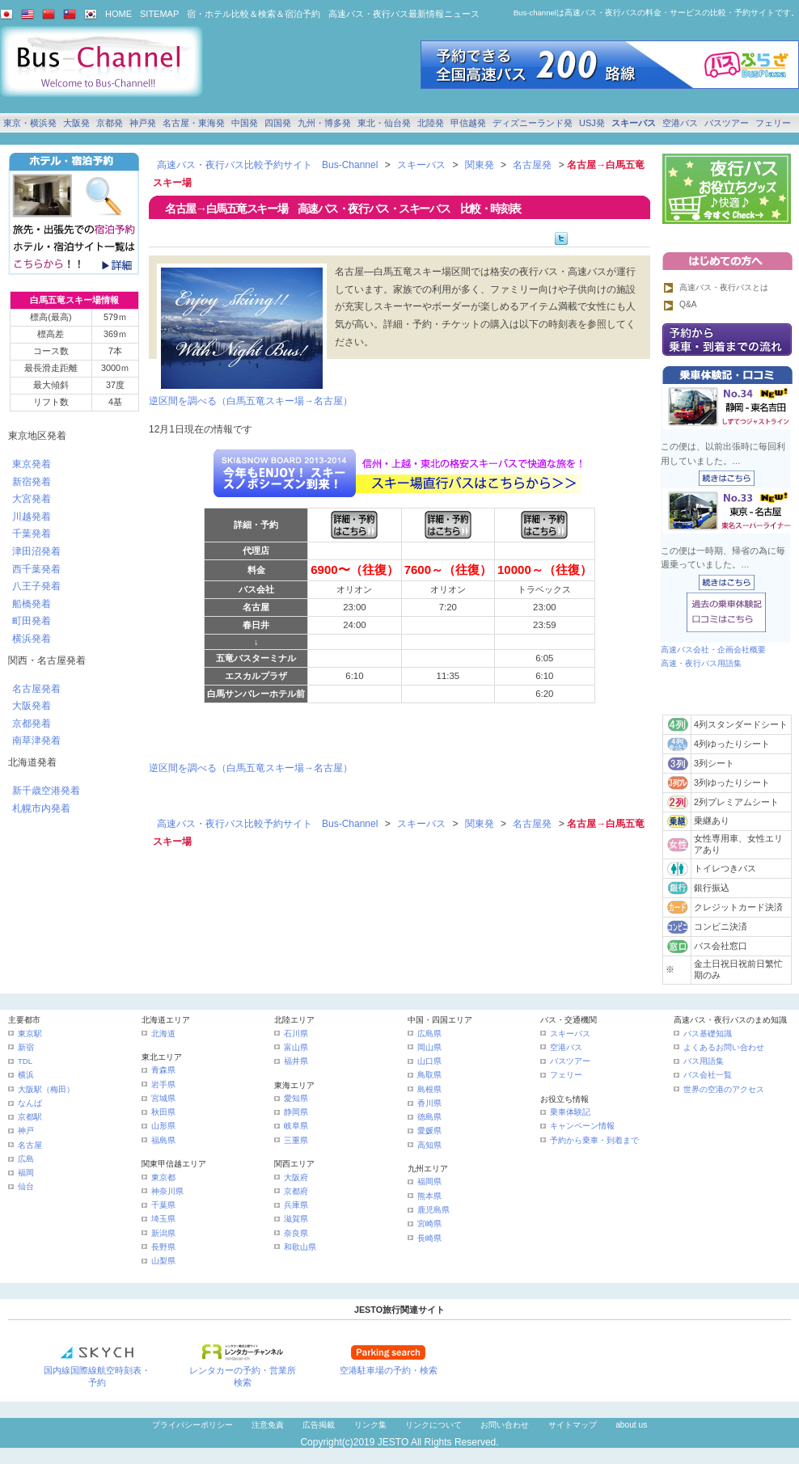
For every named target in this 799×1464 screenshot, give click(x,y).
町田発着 (31, 621)
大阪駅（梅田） (46, 1089)
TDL (25, 1061)
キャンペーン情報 (582, 1125)
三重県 (296, 1140)
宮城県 (163, 1098)
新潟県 (163, 1233)
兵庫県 (296, 1204)
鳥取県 (429, 1074)
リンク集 (370, 1424)
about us (631, 1424)
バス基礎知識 (707, 1033)
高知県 (429, 1145)
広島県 (429, 1033)
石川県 (296, 1033)
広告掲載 (318, 1424)
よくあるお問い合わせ (723, 1047)
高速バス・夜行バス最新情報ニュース (404, 14)
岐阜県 (296, 1125)
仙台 (26, 1186)
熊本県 (429, 1196)
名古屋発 (532, 165)
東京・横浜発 (30, 123)
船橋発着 (31, 604)
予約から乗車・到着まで (594, 1140)
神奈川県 (167, 1191)
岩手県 (163, 1084)
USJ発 (592, 123)
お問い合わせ (504, 1424)
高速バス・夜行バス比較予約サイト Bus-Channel (267, 165)
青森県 (163, 1069)
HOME (118, 14)
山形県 (163, 1125)
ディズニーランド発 (533, 123)
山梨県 (163, 1260)
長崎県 (429, 1238)
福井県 (296, 1061)
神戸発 (142, 123)
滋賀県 (296, 1218)
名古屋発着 (36, 688)
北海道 (163, 1033)
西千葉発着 (36, 569)
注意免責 (268, 1424)
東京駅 (30, 1033)
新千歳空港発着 (46, 790)
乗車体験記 (570, 1111)
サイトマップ (572, 1424)
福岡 (26, 1172)
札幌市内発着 (41, 808)
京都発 (109, 123)
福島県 (163, 1140)
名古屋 (30, 1145)
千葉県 (163, 1204)
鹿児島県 (433, 1209)
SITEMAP (159, 14)
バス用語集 (703, 1061)
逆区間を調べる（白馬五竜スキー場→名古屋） (251, 401)
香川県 (429, 1103)
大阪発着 (31, 705)
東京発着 (31, 464)
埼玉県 (163, 1218)
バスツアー (726, 123)
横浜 (26, 1074)
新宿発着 (31, 481)
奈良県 (296, 1233)
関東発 (479, 165)
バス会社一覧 (707, 1074)
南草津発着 (36, 740)
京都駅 (30, 1116)
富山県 (296, 1047)
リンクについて (433, 1424)
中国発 (244, 123)
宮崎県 (429, 1223)
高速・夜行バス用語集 (701, 663)
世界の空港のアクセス (723, 1089)
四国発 (277, 123)
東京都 (163, 1177)
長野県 (163, 1247)
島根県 (429, 1089)
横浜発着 (31, 638)
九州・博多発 (324, 123)
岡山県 (429, 1047)
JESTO (393, 1442)
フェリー (773, 123)
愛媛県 (429, 1130)
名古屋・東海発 (194, 123)
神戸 (26, 1130)
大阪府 (296, 1177)
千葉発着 (31, 533)
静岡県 (296, 1111)
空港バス (680, 123)
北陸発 (430, 123)
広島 (26, 1158)
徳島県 (429, 1116)
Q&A (688, 304)
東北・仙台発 (384, 123)
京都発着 (31, 723)
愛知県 (296, 1098)
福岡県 (429, 1181)
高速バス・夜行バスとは (723, 287)
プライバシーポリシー (192, 1424)
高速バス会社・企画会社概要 (713, 649)
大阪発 (76, 123)
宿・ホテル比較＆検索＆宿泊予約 (253, 14)
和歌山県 (300, 1247)
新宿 (26, 1047)
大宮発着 (31, 498)
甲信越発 (468, 123)
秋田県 (163, 1111)
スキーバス (633, 123)
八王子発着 (36, 586)
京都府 (296, 1191)
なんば (30, 1103)
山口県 (429, 1061)
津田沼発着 (36, 551)
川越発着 (31, 516)
